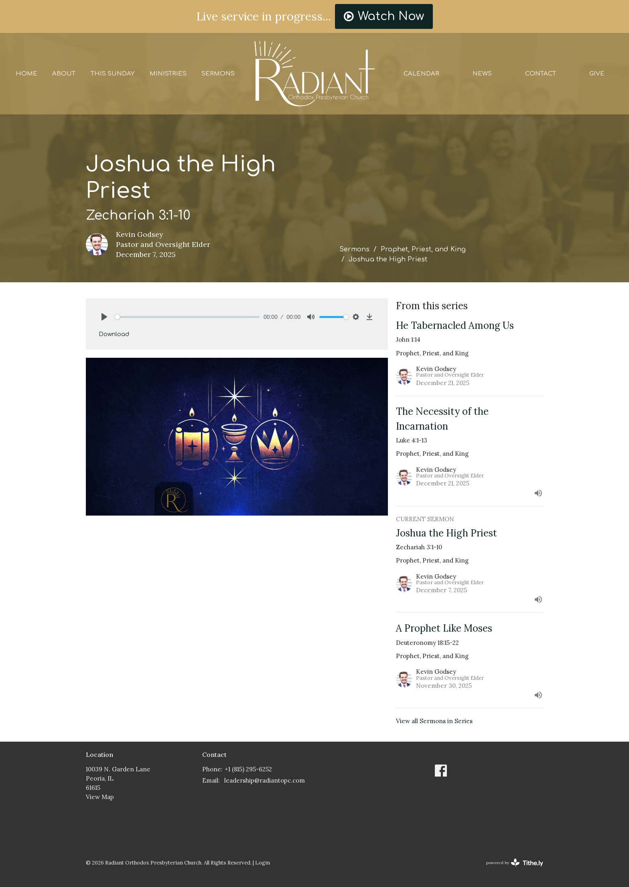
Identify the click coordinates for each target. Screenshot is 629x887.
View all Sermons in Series (434, 721)
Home (26, 73)
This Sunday (112, 73)
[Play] (104, 316)
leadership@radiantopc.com (264, 780)
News (482, 73)
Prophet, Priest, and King (423, 249)
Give (597, 73)
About (63, 73)
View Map (100, 797)
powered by (514, 862)
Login (262, 862)
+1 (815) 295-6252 (248, 769)
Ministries (168, 73)
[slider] (187, 317)
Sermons (218, 73)
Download (114, 334)
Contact (540, 73)
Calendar (421, 73)
